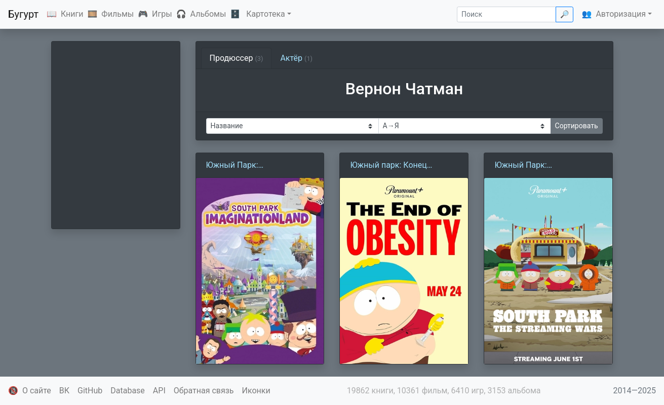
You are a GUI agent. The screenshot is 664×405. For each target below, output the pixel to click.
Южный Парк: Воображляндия (237, 165)
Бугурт (23, 14)
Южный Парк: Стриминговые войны (536, 165)
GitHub (89, 390)
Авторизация (621, 14)
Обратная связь (204, 390)
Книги (72, 14)
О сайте (36, 390)
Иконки (256, 390)
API (159, 390)
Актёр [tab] (296, 58)
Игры (162, 14)
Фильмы (117, 14)
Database (127, 390)
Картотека (265, 14)
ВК (64, 390)
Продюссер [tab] (236, 58)
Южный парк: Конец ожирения (388, 165)
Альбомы (208, 14)
